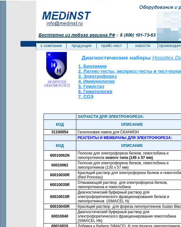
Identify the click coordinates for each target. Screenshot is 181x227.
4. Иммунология (96, 81)
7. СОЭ (85, 96)
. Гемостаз (92, 86)
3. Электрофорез (97, 76)
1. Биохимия (92, 66)
